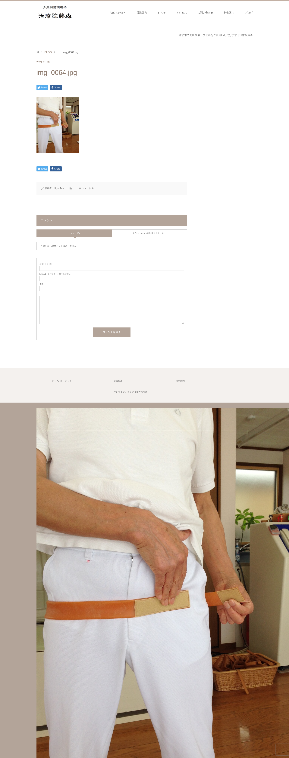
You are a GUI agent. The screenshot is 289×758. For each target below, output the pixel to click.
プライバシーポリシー (63, 381)
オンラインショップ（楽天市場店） (132, 392)
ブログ (249, 12)
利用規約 (180, 381)
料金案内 (229, 12)
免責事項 (118, 381)
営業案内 (142, 12)
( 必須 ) (45, 264)
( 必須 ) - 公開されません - (56, 274)
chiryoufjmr (58, 188)
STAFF (162, 12)
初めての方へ (118, 12)
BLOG (48, 52)
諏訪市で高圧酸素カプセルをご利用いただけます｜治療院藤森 (216, 35)
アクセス (181, 12)
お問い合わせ (205, 12)
